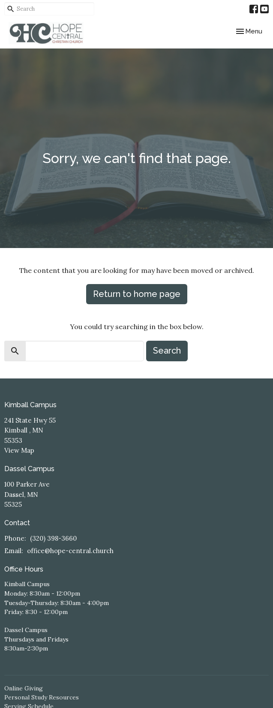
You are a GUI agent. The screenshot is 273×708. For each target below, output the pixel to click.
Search (167, 350)
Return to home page (136, 294)
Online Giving (23, 688)
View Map (19, 450)
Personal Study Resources (41, 697)
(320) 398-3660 (53, 538)
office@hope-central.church (70, 551)
